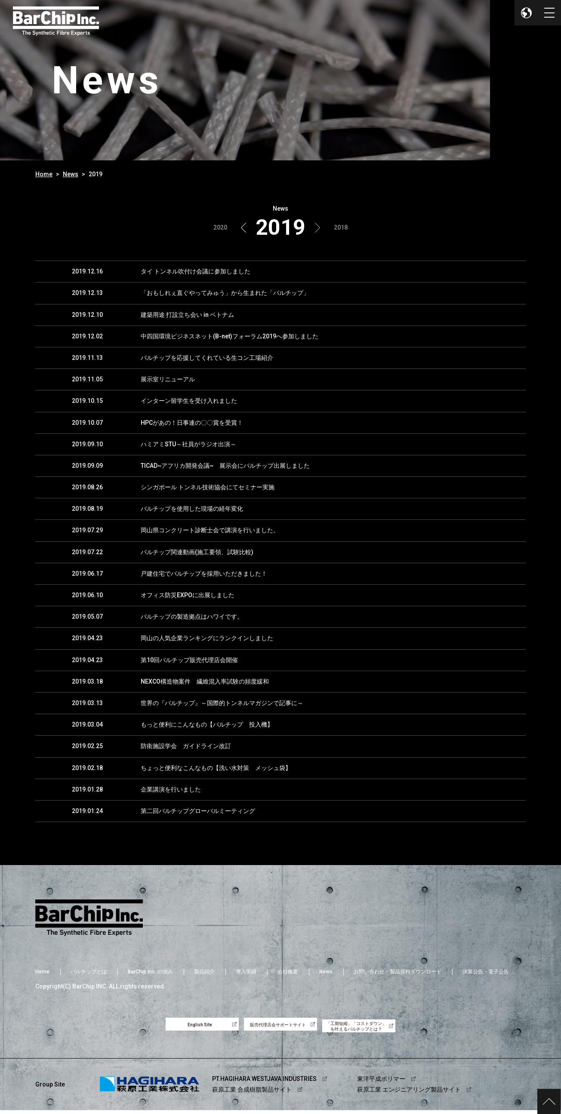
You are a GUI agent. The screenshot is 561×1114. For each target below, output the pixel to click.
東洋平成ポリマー (381, 1082)
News (70, 174)
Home (43, 174)
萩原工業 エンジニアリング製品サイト (409, 1093)
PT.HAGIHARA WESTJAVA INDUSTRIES (264, 1082)
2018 (341, 227)
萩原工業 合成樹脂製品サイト (252, 1093)
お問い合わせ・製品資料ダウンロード (397, 972)
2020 (220, 227)
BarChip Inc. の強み (150, 972)
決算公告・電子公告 (485, 972)
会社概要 (287, 972)
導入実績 (246, 972)
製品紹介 (204, 972)
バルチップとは (89, 972)
